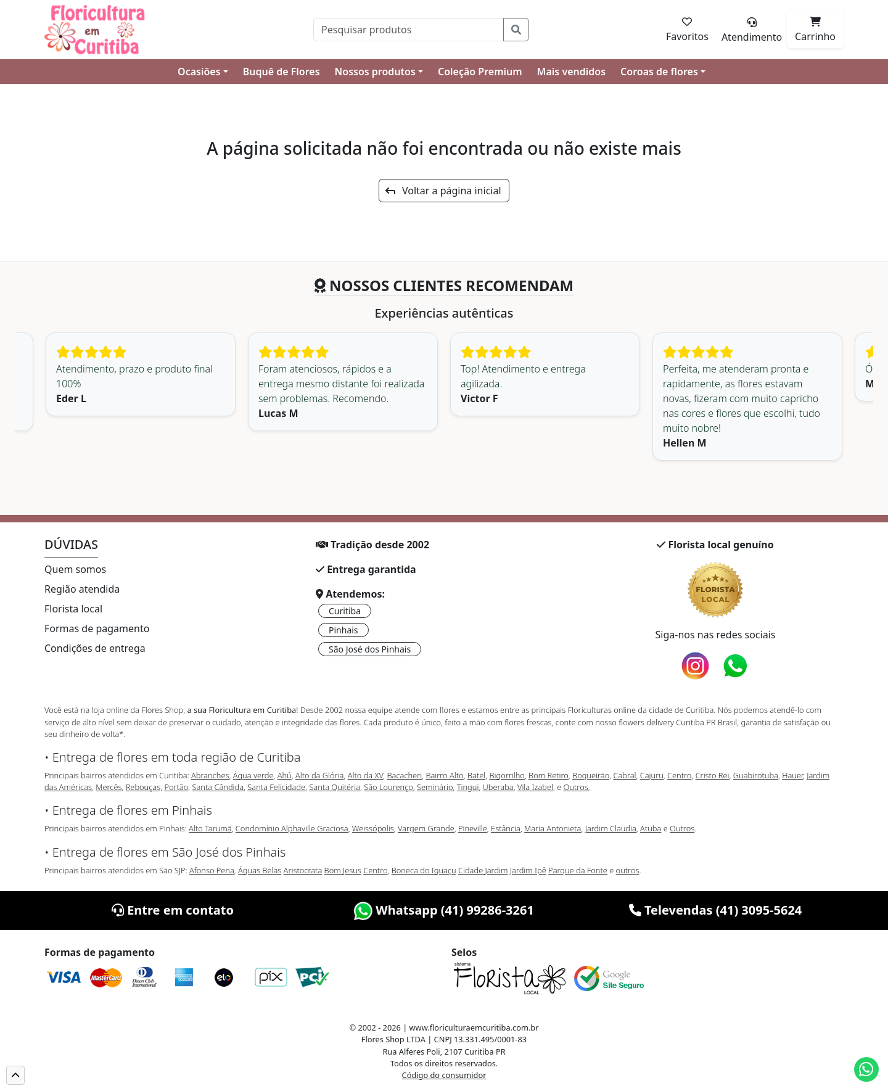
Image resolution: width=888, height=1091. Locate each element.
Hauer (792, 775)
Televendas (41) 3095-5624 (715, 910)
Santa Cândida (218, 787)
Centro (679, 775)
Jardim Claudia (610, 828)
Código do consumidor (444, 1075)
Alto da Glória (319, 775)
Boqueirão (590, 775)
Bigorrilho (506, 775)
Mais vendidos (571, 71)
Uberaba (498, 787)
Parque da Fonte (577, 870)
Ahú (285, 775)
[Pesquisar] (408, 29)
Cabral (624, 775)
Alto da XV (366, 775)
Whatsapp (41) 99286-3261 (444, 910)
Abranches (210, 775)
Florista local (73, 608)
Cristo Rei (713, 775)
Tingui (468, 787)
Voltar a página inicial (443, 190)
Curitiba (345, 611)
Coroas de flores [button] (659, 71)
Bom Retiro (548, 775)
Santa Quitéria (334, 787)
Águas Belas (259, 870)
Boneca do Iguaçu (424, 870)
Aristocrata (303, 870)
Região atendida (82, 589)
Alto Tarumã (210, 828)
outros (627, 870)
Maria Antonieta (552, 828)
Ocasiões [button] (199, 71)
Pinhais (343, 630)
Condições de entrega (95, 648)
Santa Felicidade (276, 787)
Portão (176, 787)
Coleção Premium (480, 71)
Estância (505, 828)
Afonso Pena (211, 870)
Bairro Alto (444, 775)
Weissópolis (373, 828)
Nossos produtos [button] (375, 71)
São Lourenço (388, 787)
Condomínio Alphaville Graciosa (292, 828)
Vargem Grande (426, 828)
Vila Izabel (535, 787)
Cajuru (652, 775)
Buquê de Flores (281, 71)
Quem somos (75, 569)
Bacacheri (404, 775)
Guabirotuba (755, 775)
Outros (576, 787)
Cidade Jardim (483, 870)
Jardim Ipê (528, 870)
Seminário (435, 787)
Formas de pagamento (96, 628)
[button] (15, 1075)
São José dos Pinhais (370, 649)
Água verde (253, 775)
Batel (476, 775)
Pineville (472, 828)
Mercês (108, 787)
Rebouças (143, 787)
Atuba (650, 828)
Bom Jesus (342, 870)
